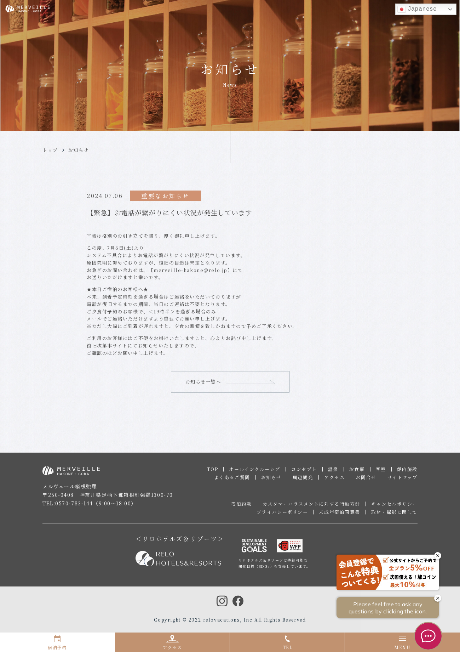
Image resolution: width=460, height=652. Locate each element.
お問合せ (366, 480)
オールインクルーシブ (254, 472)
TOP (212, 472)
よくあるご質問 (232, 480)
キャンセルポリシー (394, 507)
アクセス (334, 480)
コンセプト (304, 472)
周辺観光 (303, 480)
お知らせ (78, 150)
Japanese (417, 9)
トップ (50, 150)
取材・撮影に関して (394, 515)
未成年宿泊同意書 (339, 515)
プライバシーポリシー (282, 515)
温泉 (333, 472)
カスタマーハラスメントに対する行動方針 (311, 507)
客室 (381, 472)
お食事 (357, 472)
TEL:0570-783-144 (67, 506)
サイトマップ (402, 480)
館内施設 (407, 472)
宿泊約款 (241, 507)
